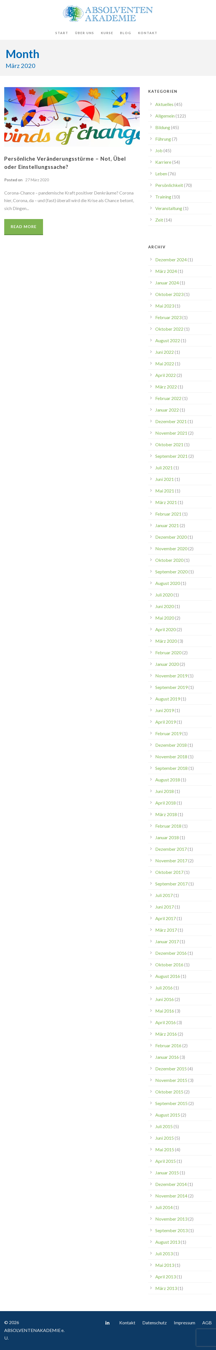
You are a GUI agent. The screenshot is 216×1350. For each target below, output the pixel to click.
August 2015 (167, 1114)
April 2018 (165, 802)
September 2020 (171, 571)
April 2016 (165, 1022)
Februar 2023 (168, 317)
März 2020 (166, 641)
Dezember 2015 (171, 1068)
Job (159, 150)
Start (61, 33)
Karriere (163, 162)
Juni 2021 (164, 479)
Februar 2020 (168, 652)
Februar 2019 (168, 733)
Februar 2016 (168, 1045)
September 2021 (171, 456)
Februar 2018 (168, 825)
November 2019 (171, 675)
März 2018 (166, 814)
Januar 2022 (167, 409)
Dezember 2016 (171, 953)
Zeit (159, 219)
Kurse (107, 33)
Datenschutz (154, 1322)
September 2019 (171, 687)
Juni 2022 (164, 352)
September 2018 (171, 768)
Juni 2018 (164, 791)
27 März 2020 (37, 179)
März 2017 (166, 930)
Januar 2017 (167, 941)
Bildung (162, 127)
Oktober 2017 (169, 872)
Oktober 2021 (169, 444)
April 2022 (165, 375)
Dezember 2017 (171, 849)
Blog (125, 33)
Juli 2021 (164, 467)
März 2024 (166, 271)
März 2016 (166, 1034)
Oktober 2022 (169, 329)
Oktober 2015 (169, 1091)
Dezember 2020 (171, 537)
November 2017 (171, 860)
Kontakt (148, 33)
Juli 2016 (164, 987)
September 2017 (171, 883)
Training (163, 196)
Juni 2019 (164, 710)
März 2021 (166, 502)
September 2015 (171, 1103)
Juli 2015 (164, 1126)
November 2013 (171, 1218)
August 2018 (167, 779)
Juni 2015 (164, 1138)
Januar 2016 (167, 1057)
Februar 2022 (168, 398)
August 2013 (167, 1242)
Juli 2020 (164, 594)
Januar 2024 (167, 282)
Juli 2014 (164, 1207)
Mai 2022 (164, 363)
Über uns (84, 33)
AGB (207, 1322)
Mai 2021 (164, 490)
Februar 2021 (168, 513)
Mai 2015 (164, 1149)
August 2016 (167, 976)
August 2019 (167, 698)
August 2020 (167, 583)
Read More (24, 226)
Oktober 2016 (169, 964)
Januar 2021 (167, 525)
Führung (163, 139)
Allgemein (165, 115)
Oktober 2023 (169, 294)
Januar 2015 (167, 1172)
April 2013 (165, 1276)
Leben (161, 173)
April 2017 (165, 918)
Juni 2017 (164, 906)
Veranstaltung (168, 208)
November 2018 (171, 756)
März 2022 (166, 386)
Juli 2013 (164, 1253)
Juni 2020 (164, 606)
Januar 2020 (167, 664)
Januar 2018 (167, 837)
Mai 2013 (164, 1265)
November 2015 (171, 1080)
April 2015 (165, 1161)
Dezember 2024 (171, 259)
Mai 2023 (164, 305)
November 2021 (171, 433)
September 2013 (171, 1230)
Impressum (184, 1322)
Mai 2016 (164, 1010)
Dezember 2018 (171, 745)
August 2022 (167, 340)
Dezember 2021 (171, 421)
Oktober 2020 (169, 560)
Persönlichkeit (169, 185)
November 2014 (171, 1195)
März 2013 (166, 1288)
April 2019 (165, 721)
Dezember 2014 (171, 1184)
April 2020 (165, 629)
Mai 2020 (164, 617)
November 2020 (171, 548)
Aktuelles (164, 104)
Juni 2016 (164, 999)
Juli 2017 (164, 895)
